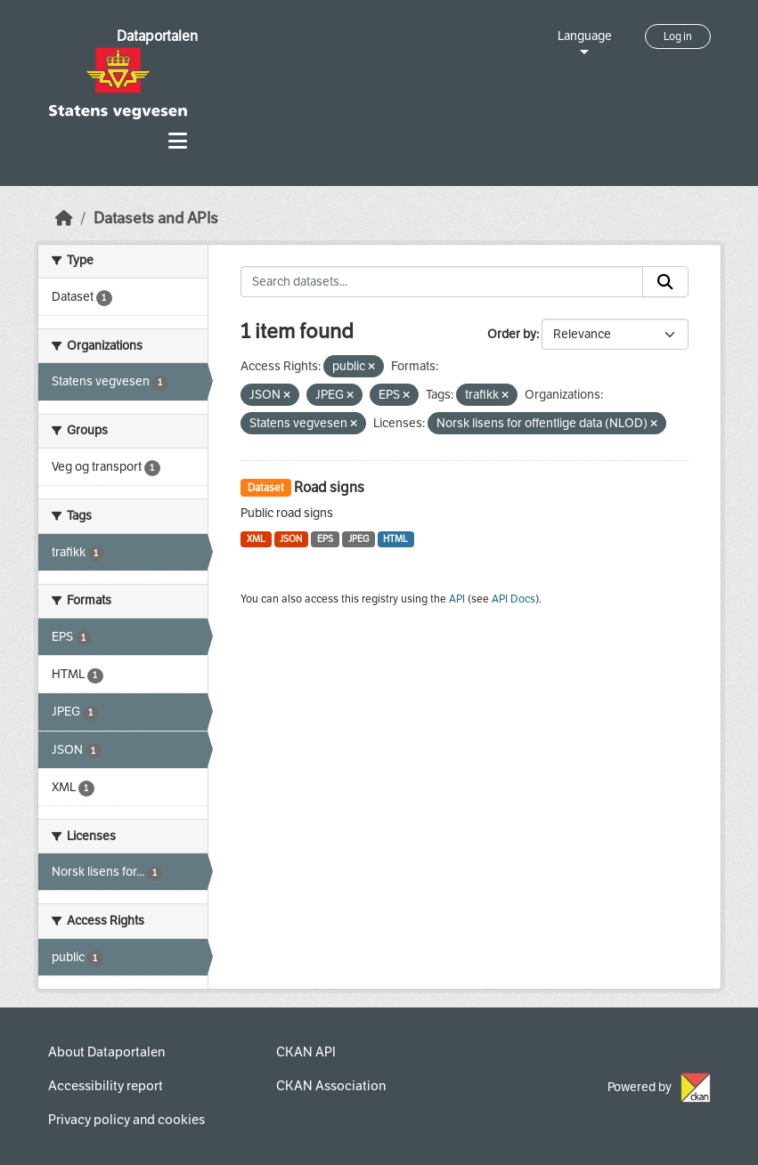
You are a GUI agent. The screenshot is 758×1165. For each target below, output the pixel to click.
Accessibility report (105, 1086)
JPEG (358, 539)
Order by (511, 334)
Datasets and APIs (156, 218)
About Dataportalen (106, 1052)
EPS (325, 539)
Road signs (329, 487)
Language (585, 36)
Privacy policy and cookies (126, 1120)
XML (256, 539)
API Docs (513, 599)
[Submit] (665, 282)
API (457, 599)
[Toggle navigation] (178, 141)
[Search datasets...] (441, 282)
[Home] (64, 218)
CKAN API (306, 1052)
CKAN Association (331, 1086)
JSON (291, 539)
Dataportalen (157, 36)
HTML (395, 539)
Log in (678, 36)
